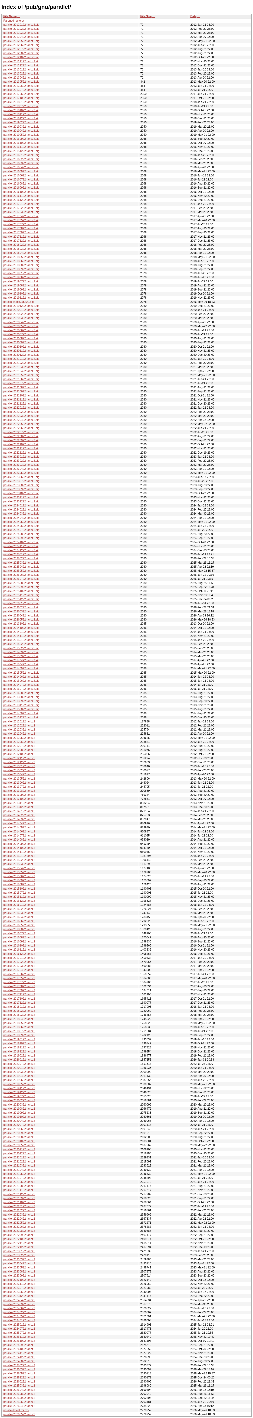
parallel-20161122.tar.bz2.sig (21, 195)
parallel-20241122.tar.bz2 (19, 1353)
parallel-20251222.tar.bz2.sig (21, 599)
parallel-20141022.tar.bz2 (19, 847)
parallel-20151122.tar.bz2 (19, 896)
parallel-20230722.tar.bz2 (19, 1287)
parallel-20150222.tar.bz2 (19, 859)
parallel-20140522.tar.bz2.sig (21, 668)
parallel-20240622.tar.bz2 (19, 1308)
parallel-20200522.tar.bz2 (19, 1145)
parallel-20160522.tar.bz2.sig (21, 171)
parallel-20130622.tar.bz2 (19, 782)
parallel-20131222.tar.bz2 (19, 807)
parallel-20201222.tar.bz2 (19, 1153)
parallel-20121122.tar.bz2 (19, 758)
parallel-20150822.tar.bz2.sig (21, 709)
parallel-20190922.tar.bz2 (19, 1112)
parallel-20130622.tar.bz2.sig (21, 85)
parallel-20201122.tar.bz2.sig (21, 350)
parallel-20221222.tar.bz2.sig (21, 452)
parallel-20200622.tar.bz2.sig (21, 330)
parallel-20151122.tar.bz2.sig (21, 146)
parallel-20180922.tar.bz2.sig (21, 269)
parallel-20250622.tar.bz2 (19, 1401)
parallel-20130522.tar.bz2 (19, 778)
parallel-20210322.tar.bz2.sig (21, 367)
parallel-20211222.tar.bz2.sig (21, 403)
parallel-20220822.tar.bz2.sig (21, 436)
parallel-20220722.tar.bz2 (19, 1063)
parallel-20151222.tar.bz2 (19, 900)
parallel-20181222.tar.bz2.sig (21, 118)
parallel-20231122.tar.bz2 (19, 1283)
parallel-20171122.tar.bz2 (19, 994)
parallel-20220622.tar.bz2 (19, 1226)
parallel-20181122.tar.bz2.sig (21, 114)
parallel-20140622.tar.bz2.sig (21, 676)
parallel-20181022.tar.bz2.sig (21, 110)
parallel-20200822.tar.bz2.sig (21, 338)
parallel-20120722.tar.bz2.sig (21, 49)
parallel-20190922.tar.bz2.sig (21, 289)
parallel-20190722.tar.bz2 (19, 1096)
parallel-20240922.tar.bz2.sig (21, 538)
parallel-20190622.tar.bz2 (19, 1079)
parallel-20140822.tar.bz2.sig (21, 693)
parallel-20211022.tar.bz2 (19, 1202)
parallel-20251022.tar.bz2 (19, 1340)
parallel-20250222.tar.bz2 (19, 1365)
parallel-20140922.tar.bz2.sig (21, 713)
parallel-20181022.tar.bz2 (19, 1043)
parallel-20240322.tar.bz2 (19, 1304)
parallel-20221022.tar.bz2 (19, 1239)
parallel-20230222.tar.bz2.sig (21, 460)
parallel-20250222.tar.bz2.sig (21, 558)
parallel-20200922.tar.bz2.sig (21, 342)
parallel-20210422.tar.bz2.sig (21, 371)
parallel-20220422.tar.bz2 (19, 1218)
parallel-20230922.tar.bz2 (19, 1275)
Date (193, 16)
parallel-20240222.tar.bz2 (19, 1312)
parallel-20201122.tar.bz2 (19, 1149)
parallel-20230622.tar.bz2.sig (21, 477)
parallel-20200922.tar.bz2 (19, 1133)
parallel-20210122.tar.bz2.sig (21, 358)
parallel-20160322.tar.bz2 (19, 913)
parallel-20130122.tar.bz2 (19, 766)
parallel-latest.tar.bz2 (16, 1410)
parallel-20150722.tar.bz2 (19, 892)
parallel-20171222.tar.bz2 (19, 1002)
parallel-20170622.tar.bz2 (19, 974)
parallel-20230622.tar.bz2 (19, 1291)
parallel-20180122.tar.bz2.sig (21, 102)
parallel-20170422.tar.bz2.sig (21, 216)
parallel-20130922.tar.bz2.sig (21, 701)
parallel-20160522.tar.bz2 (19, 925)
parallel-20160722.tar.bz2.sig (21, 179)
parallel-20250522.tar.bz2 (19, 1373)
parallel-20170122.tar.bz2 (19, 957)
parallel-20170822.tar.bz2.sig (21, 228)
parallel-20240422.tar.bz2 (19, 1300)
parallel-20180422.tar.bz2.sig (21, 252)
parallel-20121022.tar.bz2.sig (21, 57)
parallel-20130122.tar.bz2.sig (21, 69)
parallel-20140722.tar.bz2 (19, 835)
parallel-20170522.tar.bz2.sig (21, 220)
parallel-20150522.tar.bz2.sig (21, 672)
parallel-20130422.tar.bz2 (19, 774)
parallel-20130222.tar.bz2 (19, 770)
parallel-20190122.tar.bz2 (19, 1039)
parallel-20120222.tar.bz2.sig (21, 28)
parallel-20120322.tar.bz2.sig (21, 32)
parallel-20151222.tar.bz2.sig (21, 151)
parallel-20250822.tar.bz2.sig (21, 583)
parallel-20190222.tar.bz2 (19, 1055)
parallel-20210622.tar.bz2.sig (21, 379)
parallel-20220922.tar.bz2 (19, 1234)
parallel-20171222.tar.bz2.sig (21, 240)
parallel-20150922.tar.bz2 (19, 880)
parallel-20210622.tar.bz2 (19, 1181)
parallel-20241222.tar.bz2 (19, 1357)
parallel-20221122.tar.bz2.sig (21, 448)
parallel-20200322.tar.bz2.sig (21, 317)
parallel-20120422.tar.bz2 (19, 733)
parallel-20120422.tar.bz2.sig (21, 36)
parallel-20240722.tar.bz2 (19, 1328)
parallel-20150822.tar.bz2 (19, 884)
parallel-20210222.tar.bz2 (19, 1161)
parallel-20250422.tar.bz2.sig (21, 566)
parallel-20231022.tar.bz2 (19, 1279)
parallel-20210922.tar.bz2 (19, 1198)
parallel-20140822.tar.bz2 (19, 839)
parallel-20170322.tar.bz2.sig (21, 212)
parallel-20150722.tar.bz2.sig (21, 688)
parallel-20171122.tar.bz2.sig (21, 236)
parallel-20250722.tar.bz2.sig (21, 578)
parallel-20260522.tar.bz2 (19, 1414)
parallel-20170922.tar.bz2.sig (21, 232)
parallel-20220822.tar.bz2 (19, 1230)
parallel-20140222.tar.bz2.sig (21, 643)
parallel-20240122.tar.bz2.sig (21, 505)
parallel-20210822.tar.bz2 (19, 1185)
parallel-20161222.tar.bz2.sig (21, 199)
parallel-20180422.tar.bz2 (19, 1019)
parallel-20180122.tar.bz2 (19, 1006)
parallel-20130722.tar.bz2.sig (21, 89)
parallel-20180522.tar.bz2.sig (21, 257)
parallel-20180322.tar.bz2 (19, 1014)
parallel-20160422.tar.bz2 (19, 917)
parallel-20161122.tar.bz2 (19, 949)
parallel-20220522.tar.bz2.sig (21, 423)
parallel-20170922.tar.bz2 (19, 990)
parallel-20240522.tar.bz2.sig (21, 521)
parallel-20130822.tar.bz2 (19, 790)
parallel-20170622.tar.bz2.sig (21, 93)
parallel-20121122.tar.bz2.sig (21, 61)
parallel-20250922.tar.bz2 (19, 1397)
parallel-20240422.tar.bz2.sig (21, 517)
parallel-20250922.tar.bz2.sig (21, 587)
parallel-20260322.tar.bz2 (19, 1369)
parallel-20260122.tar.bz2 (19, 1059)
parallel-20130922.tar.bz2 (19, 794)
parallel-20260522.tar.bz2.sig (21, 619)
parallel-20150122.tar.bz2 (19, 855)
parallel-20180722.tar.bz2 (19, 1031)
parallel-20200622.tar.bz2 (19, 1129)
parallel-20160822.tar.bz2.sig (21, 183)
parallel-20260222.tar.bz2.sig (21, 607)
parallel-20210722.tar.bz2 (19, 1177)
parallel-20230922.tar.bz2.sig (21, 489)
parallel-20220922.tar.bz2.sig (21, 440)
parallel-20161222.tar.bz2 (19, 953)
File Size (146, 16)
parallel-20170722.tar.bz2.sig (21, 224)
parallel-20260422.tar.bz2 (19, 1405)
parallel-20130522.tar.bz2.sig (21, 81)
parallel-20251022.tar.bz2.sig (21, 591)
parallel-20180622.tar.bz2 (19, 1027)
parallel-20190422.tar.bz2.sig (21, 130)
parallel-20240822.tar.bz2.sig (21, 533)
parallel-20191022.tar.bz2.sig (21, 293)
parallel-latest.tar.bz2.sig (18, 301)
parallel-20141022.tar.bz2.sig (21, 627)
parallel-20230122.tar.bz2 (19, 1251)
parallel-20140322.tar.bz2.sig (21, 652)
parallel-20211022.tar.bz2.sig (21, 395)
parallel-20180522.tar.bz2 (19, 1023)
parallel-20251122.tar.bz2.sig (21, 595)
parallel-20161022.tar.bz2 (19, 945)
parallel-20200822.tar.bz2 (19, 1137)
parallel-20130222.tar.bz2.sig (21, 73)
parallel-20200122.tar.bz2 (19, 1067)
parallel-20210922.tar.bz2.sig (21, 391)
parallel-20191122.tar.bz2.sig (21, 297)
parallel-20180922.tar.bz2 (19, 1035)
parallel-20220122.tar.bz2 (19, 1206)
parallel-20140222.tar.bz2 (19, 815)
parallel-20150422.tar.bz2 (19, 868)
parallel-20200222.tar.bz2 (19, 1100)
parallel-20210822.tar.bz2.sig (21, 387)
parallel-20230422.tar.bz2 (19, 1263)
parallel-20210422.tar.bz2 (19, 1169)
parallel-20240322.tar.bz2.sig (21, 513)
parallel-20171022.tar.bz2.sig (21, 97)
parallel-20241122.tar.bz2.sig (21, 546)
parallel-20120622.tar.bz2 (19, 741)
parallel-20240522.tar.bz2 (19, 1316)
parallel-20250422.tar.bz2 (19, 1389)
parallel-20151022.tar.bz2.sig (21, 142)
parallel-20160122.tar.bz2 (19, 904)
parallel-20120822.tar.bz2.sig (21, 53)
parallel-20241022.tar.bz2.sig (21, 542)
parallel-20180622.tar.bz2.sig (21, 261)
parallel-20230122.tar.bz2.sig (21, 456)
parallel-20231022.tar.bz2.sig (21, 493)
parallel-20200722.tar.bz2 (19, 1124)
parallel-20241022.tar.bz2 (19, 1349)
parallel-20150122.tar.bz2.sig (21, 639)
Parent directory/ (13, 20)
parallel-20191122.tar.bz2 (19, 1088)
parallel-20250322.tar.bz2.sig (21, 562)
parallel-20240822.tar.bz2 (19, 1361)
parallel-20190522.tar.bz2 (19, 1084)
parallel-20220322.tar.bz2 (19, 1214)
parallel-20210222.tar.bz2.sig (21, 362)
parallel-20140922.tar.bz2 (19, 843)
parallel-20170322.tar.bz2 (19, 965)
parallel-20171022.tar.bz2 (19, 998)
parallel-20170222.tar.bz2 (19, 961)
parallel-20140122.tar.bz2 (19, 811)
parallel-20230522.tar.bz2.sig (21, 472)
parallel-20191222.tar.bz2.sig (21, 305)
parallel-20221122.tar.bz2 (19, 1243)
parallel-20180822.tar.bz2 (19, 929)
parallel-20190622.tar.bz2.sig (21, 277)
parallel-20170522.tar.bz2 (19, 978)
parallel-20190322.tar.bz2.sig (21, 126)
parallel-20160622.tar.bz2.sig (21, 175)
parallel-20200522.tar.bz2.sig (21, 326)
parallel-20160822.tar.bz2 (19, 937)
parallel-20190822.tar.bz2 (19, 1108)
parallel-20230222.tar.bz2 (19, 1255)
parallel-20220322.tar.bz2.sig (21, 415)
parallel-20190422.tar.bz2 (19, 1075)
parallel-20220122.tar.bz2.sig (21, 407)
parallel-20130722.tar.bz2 (19, 786)
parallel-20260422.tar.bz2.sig (21, 615)
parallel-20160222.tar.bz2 (19, 908)
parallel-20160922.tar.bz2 (19, 941)
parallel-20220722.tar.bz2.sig (21, 432)
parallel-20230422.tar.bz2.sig (21, 468)
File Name (10, 16)
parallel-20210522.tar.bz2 (19, 1173)
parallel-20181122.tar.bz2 (19, 1047)
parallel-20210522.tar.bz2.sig (21, 375)
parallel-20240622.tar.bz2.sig (21, 525)
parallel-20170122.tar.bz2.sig (21, 203)
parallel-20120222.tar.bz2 (19, 725)
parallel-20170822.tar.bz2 (19, 986)
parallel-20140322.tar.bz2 (19, 819)
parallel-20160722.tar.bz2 (19, 933)
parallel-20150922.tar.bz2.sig (21, 138)
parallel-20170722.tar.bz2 (19, 982)
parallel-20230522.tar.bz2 (19, 1267)
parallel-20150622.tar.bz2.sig (21, 680)
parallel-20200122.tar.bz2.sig (21, 309)
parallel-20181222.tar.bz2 (19, 1051)
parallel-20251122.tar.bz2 (19, 1336)
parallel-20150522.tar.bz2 (19, 872)
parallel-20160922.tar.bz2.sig (21, 187)
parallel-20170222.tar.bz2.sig (21, 207)
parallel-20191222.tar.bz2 (19, 1092)
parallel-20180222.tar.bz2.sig (21, 244)
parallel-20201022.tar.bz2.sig (21, 346)
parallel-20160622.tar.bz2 (19, 921)
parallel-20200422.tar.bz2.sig (21, 322)
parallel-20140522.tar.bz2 (19, 827)
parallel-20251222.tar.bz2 (19, 1377)
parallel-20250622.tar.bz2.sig (21, 574)
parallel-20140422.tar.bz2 (19, 823)
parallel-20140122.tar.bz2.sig (21, 631)
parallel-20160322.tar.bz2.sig (21, 163)
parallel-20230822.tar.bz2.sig (21, 485)
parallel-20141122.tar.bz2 (19, 851)
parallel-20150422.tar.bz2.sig (21, 664)
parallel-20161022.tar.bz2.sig (21, 191)
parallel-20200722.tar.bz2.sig (21, 334)
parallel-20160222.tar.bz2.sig (21, 159)
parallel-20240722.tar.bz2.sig (21, 529)
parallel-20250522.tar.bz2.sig (21, 570)
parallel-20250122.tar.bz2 (19, 1324)
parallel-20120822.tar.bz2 (19, 749)
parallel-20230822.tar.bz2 (19, 1271)
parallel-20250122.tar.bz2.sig (21, 554)
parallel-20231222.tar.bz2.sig (21, 501)
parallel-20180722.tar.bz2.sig (21, 106)
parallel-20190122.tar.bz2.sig (21, 273)
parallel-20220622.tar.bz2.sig (21, 428)
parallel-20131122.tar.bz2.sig (21, 705)
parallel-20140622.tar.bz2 (19, 831)
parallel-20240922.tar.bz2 (19, 1344)
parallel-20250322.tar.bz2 (19, 1385)
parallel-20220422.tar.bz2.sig (21, 419)
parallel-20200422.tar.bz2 (19, 1120)
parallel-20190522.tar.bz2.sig (21, 134)
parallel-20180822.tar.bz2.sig (21, 265)
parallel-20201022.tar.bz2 (19, 1141)
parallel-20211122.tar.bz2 (19, 1189)
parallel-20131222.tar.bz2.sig (21, 717)
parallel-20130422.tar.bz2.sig (21, 77)
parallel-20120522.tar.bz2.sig (21, 41)
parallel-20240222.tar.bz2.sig (21, 509)
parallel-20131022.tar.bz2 (19, 798)
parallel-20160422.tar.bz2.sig (21, 167)
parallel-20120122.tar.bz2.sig (21, 24)
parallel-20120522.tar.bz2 (19, 737)
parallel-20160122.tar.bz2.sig (21, 155)
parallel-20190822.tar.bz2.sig (21, 285)
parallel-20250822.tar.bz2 (19, 1393)
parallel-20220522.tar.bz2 (19, 1222)
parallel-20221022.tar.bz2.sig (21, 444)
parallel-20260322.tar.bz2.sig (21, 611)
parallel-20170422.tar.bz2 (19, 969)
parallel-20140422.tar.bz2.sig (21, 660)
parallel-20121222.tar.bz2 (19, 762)
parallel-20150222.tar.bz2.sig (21, 648)
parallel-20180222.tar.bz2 (19, 1010)
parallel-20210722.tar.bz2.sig (21, 383)
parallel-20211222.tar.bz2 (19, 1194)
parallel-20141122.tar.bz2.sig (21, 635)
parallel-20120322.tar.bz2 (19, 729)
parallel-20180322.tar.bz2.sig (21, 248)
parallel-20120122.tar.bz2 (19, 721)
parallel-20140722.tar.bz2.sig (21, 684)
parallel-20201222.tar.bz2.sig (21, 354)
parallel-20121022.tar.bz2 (19, 753)
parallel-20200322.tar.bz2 (19, 1104)
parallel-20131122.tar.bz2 (19, 803)
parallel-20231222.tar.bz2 (19, 1295)
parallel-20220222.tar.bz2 (19, 1210)
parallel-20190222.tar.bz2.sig (21, 122)
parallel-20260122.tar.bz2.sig (21, 603)
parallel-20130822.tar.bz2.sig (21, 697)
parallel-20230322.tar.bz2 (19, 1259)
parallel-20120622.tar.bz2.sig (21, 45)
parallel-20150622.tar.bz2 (19, 876)
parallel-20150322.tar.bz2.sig (21, 656)
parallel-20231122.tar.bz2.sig (21, 497)
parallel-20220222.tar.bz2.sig (21, 411)
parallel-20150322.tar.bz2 (19, 864)
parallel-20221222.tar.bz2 (19, 1247)
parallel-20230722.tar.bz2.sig (21, 481)
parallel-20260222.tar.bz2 (19, 1381)
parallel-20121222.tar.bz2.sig (21, 65)
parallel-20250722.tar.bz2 (19, 1332)
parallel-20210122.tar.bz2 (19, 1157)
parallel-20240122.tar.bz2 (19, 1320)
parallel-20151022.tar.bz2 (19, 888)
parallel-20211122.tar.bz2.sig (21, 399)
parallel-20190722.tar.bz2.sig (21, 281)
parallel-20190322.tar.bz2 (19, 1071)
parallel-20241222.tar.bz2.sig (21, 550)
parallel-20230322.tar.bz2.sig (21, 464)
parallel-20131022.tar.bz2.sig (21, 623)
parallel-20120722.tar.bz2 (19, 745)
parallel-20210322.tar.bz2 (19, 1165)
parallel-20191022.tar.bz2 (19, 1116)
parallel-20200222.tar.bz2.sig (21, 313)
